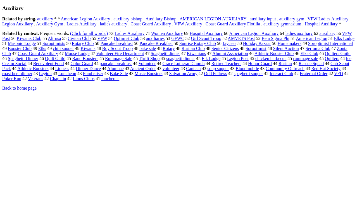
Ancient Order (143, 68)
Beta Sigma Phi (275, 38)
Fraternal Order (313, 73)
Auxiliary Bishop (161, 18)
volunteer (171, 68)
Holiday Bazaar (257, 43)
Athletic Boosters (33, 68)
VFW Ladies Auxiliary (328, 18)
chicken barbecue (270, 58)
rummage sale (305, 58)
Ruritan (285, 63)
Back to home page (19, 88)
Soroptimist (256, 48)
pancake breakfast (116, 63)
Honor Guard (260, 63)
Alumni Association (230, 53)
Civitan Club (79, 38)
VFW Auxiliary (188, 23)
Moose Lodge (77, 53)
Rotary (169, 48)
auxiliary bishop (127, 18)
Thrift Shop (149, 58)
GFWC (177, 38)
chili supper (63, 48)
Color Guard (81, 63)
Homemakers (289, 43)
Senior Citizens (225, 48)
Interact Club (281, 73)
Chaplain (58, 78)
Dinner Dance (88, 68)
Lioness (62, 68)
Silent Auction (286, 48)
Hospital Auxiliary (321, 23)
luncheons (110, 78)
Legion (45, 73)
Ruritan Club (193, 48)
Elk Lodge (211, 58)
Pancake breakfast (117, 43)
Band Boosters (85, 58)
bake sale (147, 48)
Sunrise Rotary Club (197, 43)
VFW (102, 38)
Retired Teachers (226, 63)
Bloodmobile (247, 68)
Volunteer (147, 63)
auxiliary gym (291, 18)
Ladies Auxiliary (81, 23)
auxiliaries (155, 38)
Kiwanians (196, 53)
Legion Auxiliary (17, 23)
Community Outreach (285, 68)
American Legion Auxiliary (85, 18)
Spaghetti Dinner (23, 58)
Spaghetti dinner (165, 53)
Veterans (35, 78)
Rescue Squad (311, 63)
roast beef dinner (17, 73)
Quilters (332, 58)
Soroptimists (53, 43)
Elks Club (309, 53)
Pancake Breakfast (156, 43)
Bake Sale (119, 73)
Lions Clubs (84, 78)
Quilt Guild (55, 58)
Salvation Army (183, 73)
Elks (42, 48)
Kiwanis (87, 48)
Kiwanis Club (29, 38)
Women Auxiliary (167, 33)
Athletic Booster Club (274, 53)
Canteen (193, 68)
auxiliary (45, 18)
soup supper (218, 68)
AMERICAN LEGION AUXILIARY (213, 18)
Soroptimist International (330, 43)
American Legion (311, 38)
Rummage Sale (118, 58)
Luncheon (67, 73)
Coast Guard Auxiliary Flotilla (233, 23)
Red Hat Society (326, 68)
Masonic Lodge (22, 43)
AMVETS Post (241, 38)
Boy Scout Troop (117, 48)
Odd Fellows (215, 73)
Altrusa (54, 38)
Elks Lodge (344, 38)
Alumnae (115, 68)
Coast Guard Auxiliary (151, 23)
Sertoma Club (318, 48)
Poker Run (11, 78)
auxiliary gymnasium (282, 23)
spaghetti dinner (180, 58)
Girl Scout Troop (206, 38)
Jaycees (229, 43)
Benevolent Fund (48, 63)
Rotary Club (83, 43)
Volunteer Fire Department (120, 53)
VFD (338, 73)
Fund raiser (93, 73)
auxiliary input (263, 18)
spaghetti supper (248, 73)
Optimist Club (126, 38)
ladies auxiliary (113, 23)
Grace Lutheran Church (184, 63)
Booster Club (20, 48)
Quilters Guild (338, 53)
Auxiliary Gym (49, 23)
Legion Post (238, 58)
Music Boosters (149, 73)
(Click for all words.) (89, 33)
